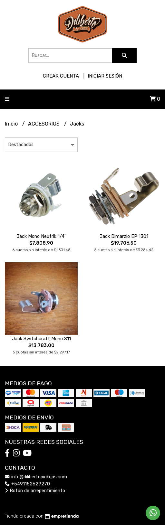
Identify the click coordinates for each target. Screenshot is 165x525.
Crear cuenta (61, 76)
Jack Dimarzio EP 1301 (124, 236)
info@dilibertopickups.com (36, 477)
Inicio (12, 124)
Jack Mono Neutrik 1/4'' (41, 236)
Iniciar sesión (105, 76)
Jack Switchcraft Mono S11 (41, 339)
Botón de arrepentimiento (35, 490)
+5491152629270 (27, 484)
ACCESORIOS (44, 124)
